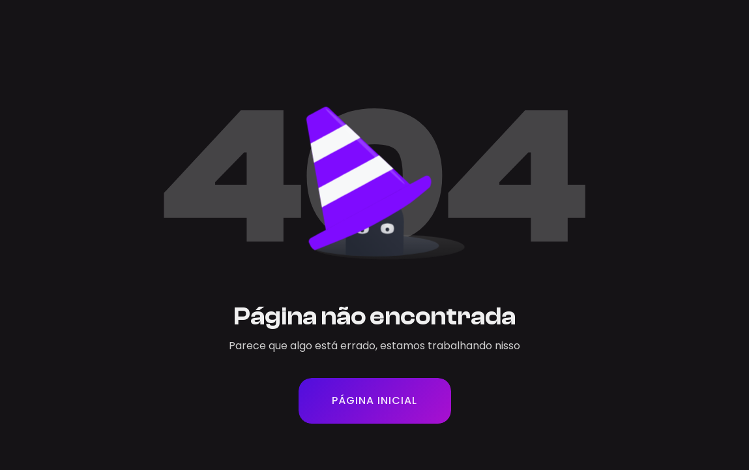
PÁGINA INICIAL (374, 400)
